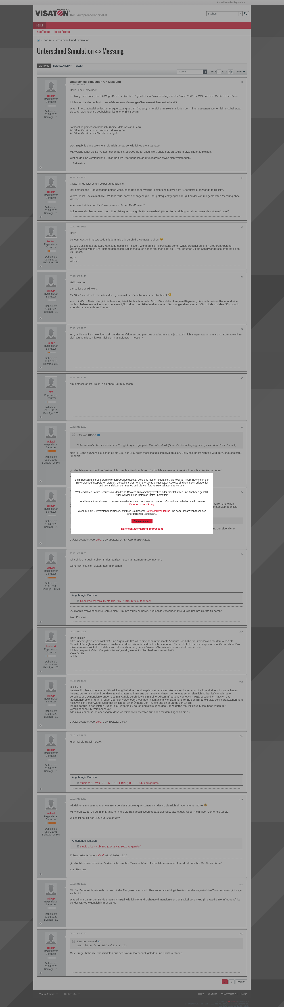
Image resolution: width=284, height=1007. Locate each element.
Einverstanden (142, 521)
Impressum (156, 528)
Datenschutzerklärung (141, 504)
